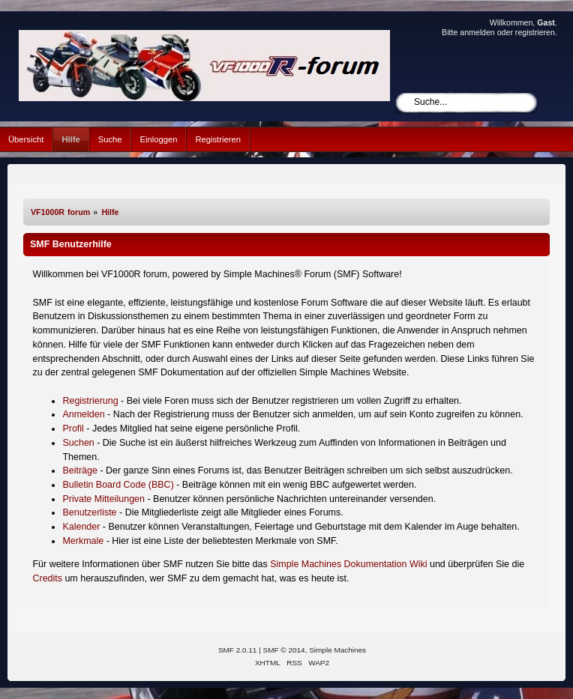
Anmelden (83, 414)
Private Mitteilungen (103, 499)
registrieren (535, 32)
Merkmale (83, 541)
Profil (72, 428)
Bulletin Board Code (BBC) (117, 484)
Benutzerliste (89, 512)
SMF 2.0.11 (237, 650)
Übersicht (26, 139)
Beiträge (79, 470)
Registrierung (90, 401)
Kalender (81, 526)
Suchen (78, 443)
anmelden (477, 32)
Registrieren (217, 139)
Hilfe (71, 139)
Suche (110, 139)
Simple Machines (337, 650)
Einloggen (159, 139)
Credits (47, 578)
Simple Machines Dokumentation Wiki (348, 564)
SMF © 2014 (284, 650)
